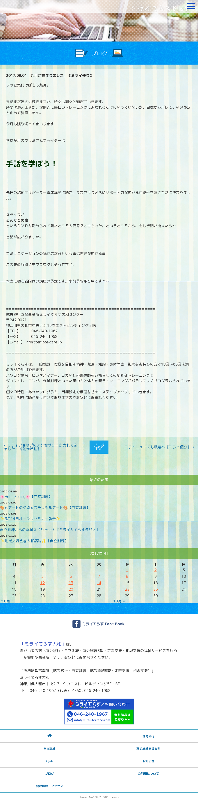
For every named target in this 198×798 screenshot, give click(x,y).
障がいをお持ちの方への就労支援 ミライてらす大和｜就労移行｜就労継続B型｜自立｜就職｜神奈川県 (31, 6)
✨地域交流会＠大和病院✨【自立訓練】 (34, 537)
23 (155, 585)
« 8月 (5, 597)
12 (42, 579)
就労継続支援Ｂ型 (148, 745)
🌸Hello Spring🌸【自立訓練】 (26, 493)
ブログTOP (99, 445)
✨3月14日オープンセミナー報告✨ (30, 515)
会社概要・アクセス (49, 782)
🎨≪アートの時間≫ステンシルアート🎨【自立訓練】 (45, 504)
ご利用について (148, 770)
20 (71, 585)
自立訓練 (49, 745)
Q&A (49, 758)
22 (127, 585)
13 (71, 579)
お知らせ (148, 758)
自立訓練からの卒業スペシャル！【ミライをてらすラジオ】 (50, 526)
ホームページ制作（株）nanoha (99, 794)
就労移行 (148, 733)
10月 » (119, 597)
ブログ (49, 770)
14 (99, 579)
